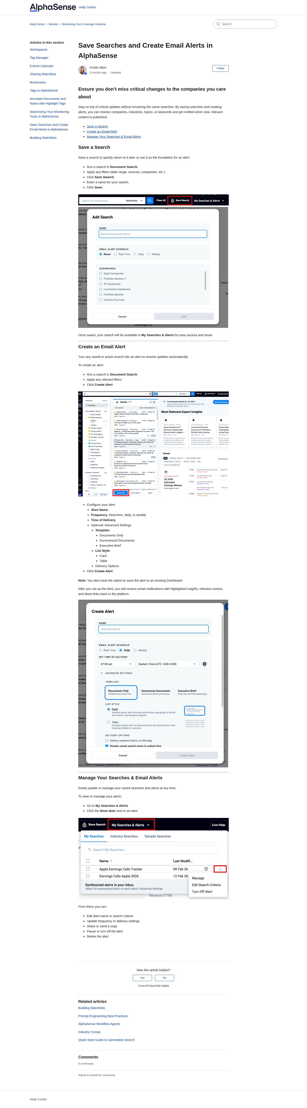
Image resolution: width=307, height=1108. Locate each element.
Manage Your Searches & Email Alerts (114, 136)
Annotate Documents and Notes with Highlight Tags (48, 101)
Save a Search (97, 126)
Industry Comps (89, 1032)
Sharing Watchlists (43, 74)
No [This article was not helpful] (164, 977)
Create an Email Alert (102, 131)
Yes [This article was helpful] (142, 977)
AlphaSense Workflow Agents (99, 1024)
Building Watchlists (43, 137)
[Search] (245, 24)
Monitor (53, 24)
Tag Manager (39, 57)
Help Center (37, 24)
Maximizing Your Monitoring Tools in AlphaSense (49, 114)
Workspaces (38, 49)
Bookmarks (38, 82)
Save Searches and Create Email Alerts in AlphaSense (49, 127)
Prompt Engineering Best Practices (103, 1016)
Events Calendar (42, 66)
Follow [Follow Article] (220, 68)
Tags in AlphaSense (44, 90)
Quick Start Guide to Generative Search (106, 1040)
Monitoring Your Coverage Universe (84, 24)
